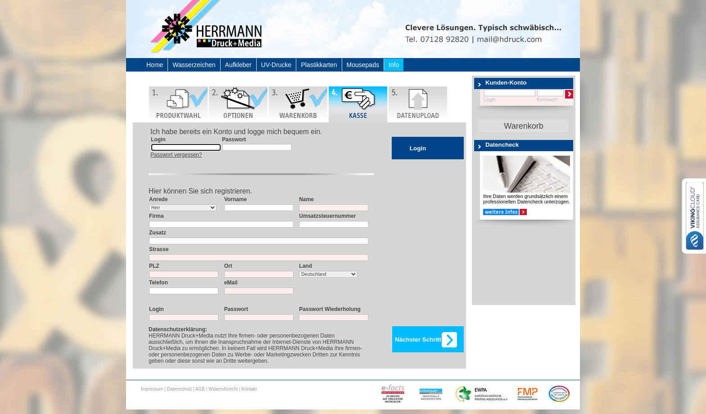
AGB (200, 389)
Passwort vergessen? (176, 155)
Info (394, 64)
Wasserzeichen (193, 64)
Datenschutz (179, 389)
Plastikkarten (319, 64)
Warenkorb (523, 126)
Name (306, 199)
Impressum (152, 389)
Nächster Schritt (418, 339)
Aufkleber (238, 64)
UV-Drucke (276, 64)
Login (418, 148)
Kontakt (249, 389)
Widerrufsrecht (223, 389)
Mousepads (363, 64)
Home (154, 64)
